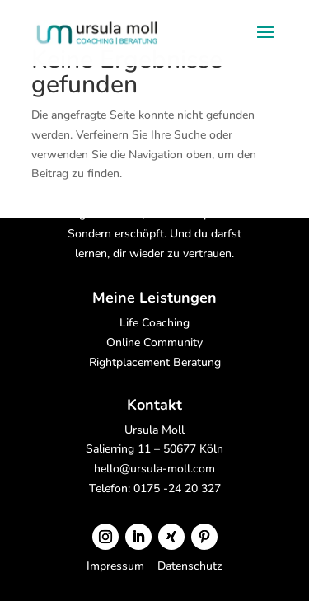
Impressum (117, 566)
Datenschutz (189, 566)
